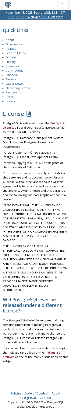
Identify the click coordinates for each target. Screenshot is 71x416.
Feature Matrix (16, 53)
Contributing (14, 70)
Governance (14, 44)
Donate (11, 57)
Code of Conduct (36, 393)
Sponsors (12, 66)
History (11, 62)
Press (10, 97)
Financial (12, 75)
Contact (45, 398)
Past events (14, 92)
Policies (11, 48)
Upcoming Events (18, 88)
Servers (11, 79)
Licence (11, 101)
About (10, 40)
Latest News (14, 83)
